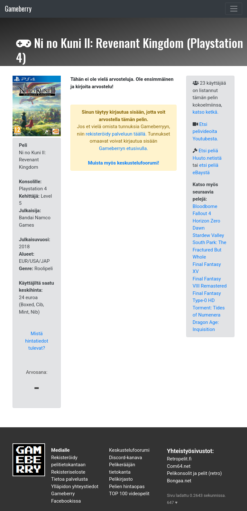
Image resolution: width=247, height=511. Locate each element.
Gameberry (18, 9)
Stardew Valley (208, 235)
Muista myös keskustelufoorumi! (123, 163)
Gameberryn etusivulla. (123, 148)
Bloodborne (205, 206)
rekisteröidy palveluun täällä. (116, 134)
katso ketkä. (206, 112)
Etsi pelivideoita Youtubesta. (205, 131)
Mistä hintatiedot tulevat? (36, 341)
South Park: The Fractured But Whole (209, 250)
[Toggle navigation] (233, 9)
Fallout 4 (202, 213)
